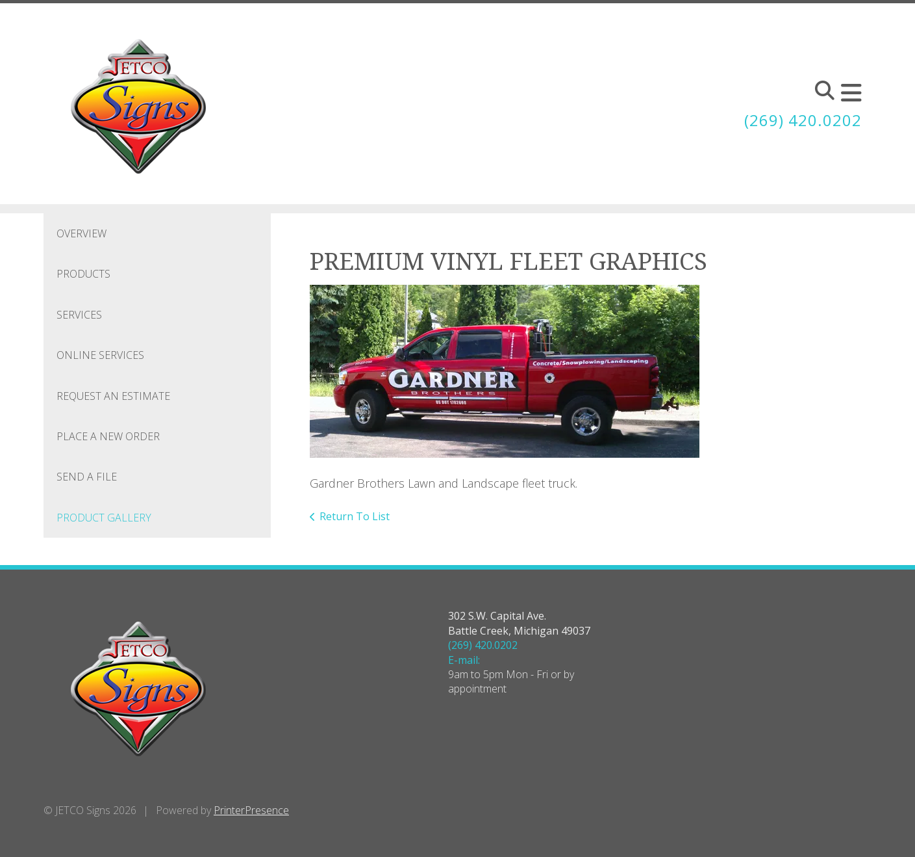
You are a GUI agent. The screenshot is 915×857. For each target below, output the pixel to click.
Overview (81, 233)
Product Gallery (103, 517)
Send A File (86, 476)
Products (83, 274)
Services (79, 315)
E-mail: (464, 660)
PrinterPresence (251, 810)
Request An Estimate (113, 396)
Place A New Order (108, 436)
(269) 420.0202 (803, 120)
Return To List (355, 516)
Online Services (100, 355)
